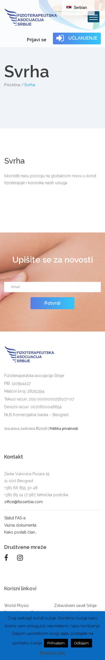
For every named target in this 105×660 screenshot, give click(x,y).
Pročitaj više (52, 652)
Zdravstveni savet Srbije (75, 605)
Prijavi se (36, 39)
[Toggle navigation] (93, 16)
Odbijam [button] (81, 643)
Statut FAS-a (14, 518)
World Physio (16, 605)
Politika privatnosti (64, 429)
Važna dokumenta (20, 525)
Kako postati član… (20, 532)
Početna (12, 85)
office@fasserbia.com (23, 502)
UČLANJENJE (76, 38)
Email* (52, 280)
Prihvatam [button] (56, 643)
